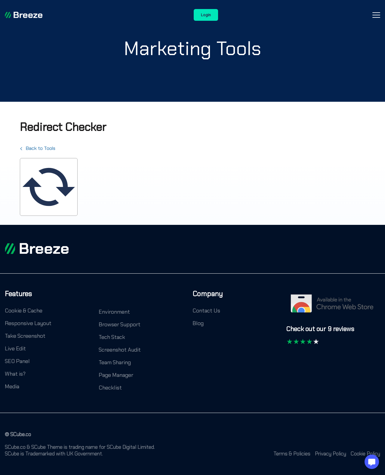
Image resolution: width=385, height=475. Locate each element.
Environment (114, 312)
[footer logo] (37, 248)
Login (206, 15)
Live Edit (15, 348)
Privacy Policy (330, 453)
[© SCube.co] (18, 437)
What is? (15, 374)
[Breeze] (23, 15)
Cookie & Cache (23, 310)
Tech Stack (112, 337)
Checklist (110, 387)
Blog (198, 323)
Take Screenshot (25, 336)
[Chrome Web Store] (333, 306)
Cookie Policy (365, 453)
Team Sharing (115, 362)
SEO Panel (17, 361)
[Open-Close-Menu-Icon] (376, 15)
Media (12, 386)
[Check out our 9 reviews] (320, 332)
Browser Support (119, 324)
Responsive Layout (28, 323)
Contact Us (206, 310)
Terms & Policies (291, 453)
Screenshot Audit (120, 349)
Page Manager (116, 375)
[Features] (18, 298)
